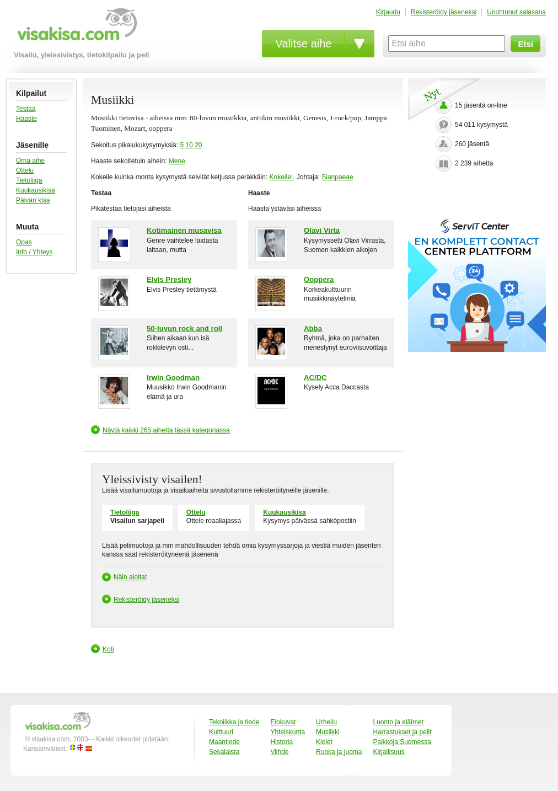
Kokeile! (281, 177)
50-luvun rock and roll (184, 328)
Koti (108, 649)
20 (198, 145)
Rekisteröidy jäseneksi (443, 12)
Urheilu (326, 722)
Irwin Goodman (173, 377)
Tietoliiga (29, 180)
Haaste (26, 118)
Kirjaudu (388, 12)
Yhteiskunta (287, 732)
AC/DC (315, 377)
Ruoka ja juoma (339, 752)
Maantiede (224, 742)
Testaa (25, 109)
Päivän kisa (33, 200)
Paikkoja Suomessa (402, 742)
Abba (313, 328)
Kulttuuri (221, 732)
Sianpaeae (337, 177)
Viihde (279, 752)
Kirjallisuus (389, 752)
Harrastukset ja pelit (402, 732)
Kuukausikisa (35, 190)
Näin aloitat (130, 577)
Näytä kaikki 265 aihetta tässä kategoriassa (166, 430)
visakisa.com (75, 28)
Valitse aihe (304, 44)
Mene (177, 161)
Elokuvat (283, 722)
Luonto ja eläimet (398, 722)
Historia (281, 742)
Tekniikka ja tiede (234, 722)
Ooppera (319, 279)
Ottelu (25, 170)
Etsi (525, 44)
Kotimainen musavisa (184, 230)
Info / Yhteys (34, 252)
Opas (24, 242)
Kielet (324, 742)
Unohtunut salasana (516, 12)
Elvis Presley (169, 279)
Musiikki (328, 732)
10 (188, 145)
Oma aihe (30, 160)
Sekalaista (224, 752)
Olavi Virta (322, 230)
